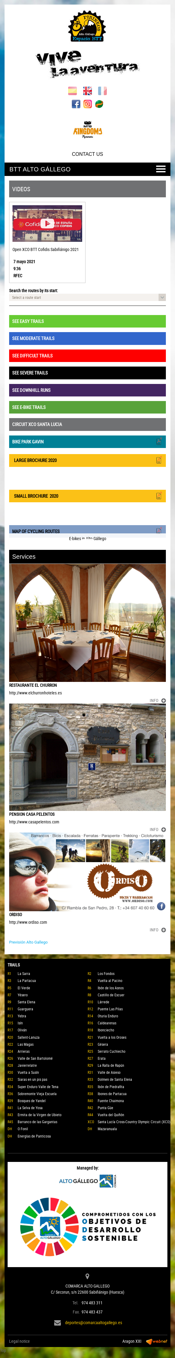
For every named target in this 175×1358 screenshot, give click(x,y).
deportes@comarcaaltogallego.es (93, 1322)
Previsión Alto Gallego (28, 942)
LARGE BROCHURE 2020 (87, 460)
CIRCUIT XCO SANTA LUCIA (37, 424)
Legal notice (19, 1341)
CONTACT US (87, 154)
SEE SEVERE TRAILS (30, 373)
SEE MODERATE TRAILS (33, 338)
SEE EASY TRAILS (28, 321)
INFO (158, 700)
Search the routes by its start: (33, 290)
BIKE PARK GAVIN (87, 441)
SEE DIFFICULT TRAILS (32, 356)
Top (3, 1350)
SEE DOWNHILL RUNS (31, 390)
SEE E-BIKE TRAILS (29, 407)
